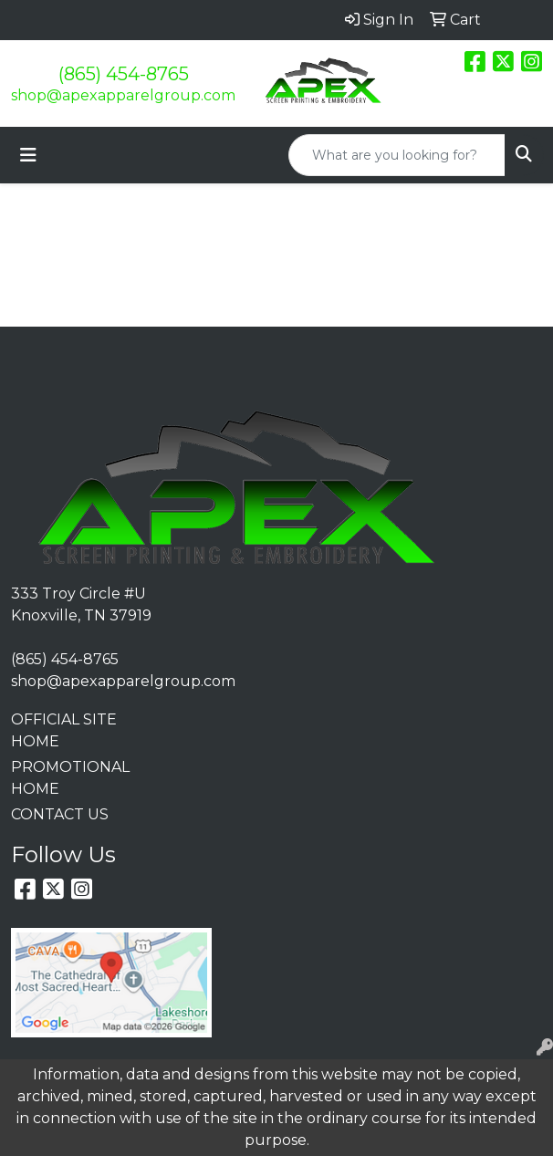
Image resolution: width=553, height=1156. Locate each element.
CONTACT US (60, 814)
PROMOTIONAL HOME (69, 777)
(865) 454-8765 (123, 74)
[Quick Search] (397, 155)
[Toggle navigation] (28, 155)
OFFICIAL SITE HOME (64, 730)
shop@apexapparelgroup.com (123, 95)
